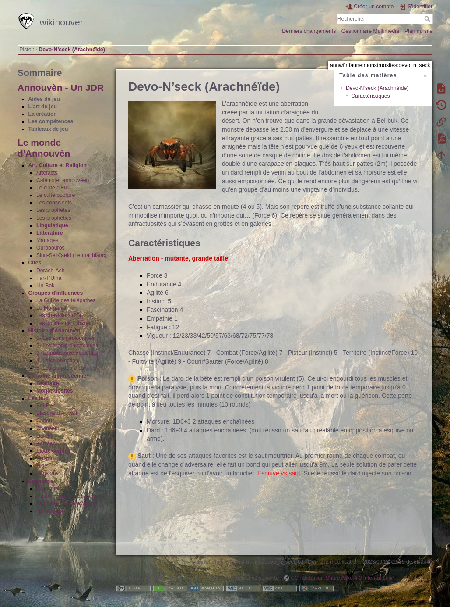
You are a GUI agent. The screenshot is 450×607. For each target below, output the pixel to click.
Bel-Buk (45, 406)
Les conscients (54, 203)
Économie (41, 481)
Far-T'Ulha (48, 278)
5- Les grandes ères (60, 368)
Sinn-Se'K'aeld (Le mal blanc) (71, 255)
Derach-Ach (50, 271)
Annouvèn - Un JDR (61, 87)
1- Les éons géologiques (65, 338)
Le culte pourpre (55, 195)
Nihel (42, 466)
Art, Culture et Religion (57, 165)
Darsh (43, 436)
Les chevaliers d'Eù (59, 315)
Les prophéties (53, 218)
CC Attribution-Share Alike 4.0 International (342, 578)
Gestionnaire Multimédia (370, 31)
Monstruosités (54, 391)
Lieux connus (53, 451)
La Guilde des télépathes (66, 300)
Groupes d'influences (55, 293)
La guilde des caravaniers (67, 503)
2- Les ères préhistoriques (67, 346)
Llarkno (45, 458)
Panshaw (47, 473)
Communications (56, 489)
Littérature (49, 233)
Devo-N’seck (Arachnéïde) (72, 49)
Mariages (47, 240)
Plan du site (418, 31)
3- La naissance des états (67, 353)
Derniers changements (309, 31)
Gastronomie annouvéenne (68, 496)
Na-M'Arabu (50, 511)
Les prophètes (53, 210)
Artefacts (46, 173)
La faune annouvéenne (57, 376)
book (23, 522)
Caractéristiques (370, 96)
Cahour (45, 421)
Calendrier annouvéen (62, 180)
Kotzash (46, 443)
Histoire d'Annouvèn (54, 331)
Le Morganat (51, 308)
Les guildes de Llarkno (63, 323)
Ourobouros (50, 248)
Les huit (38, 398)
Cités (35, 263)
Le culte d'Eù (51, 188)
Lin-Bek (45, 285)
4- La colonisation (57, 360)
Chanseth (47, 428)
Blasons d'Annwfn (57, 413)
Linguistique (52, 225)
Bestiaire (47, 383)
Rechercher (428, 19)
